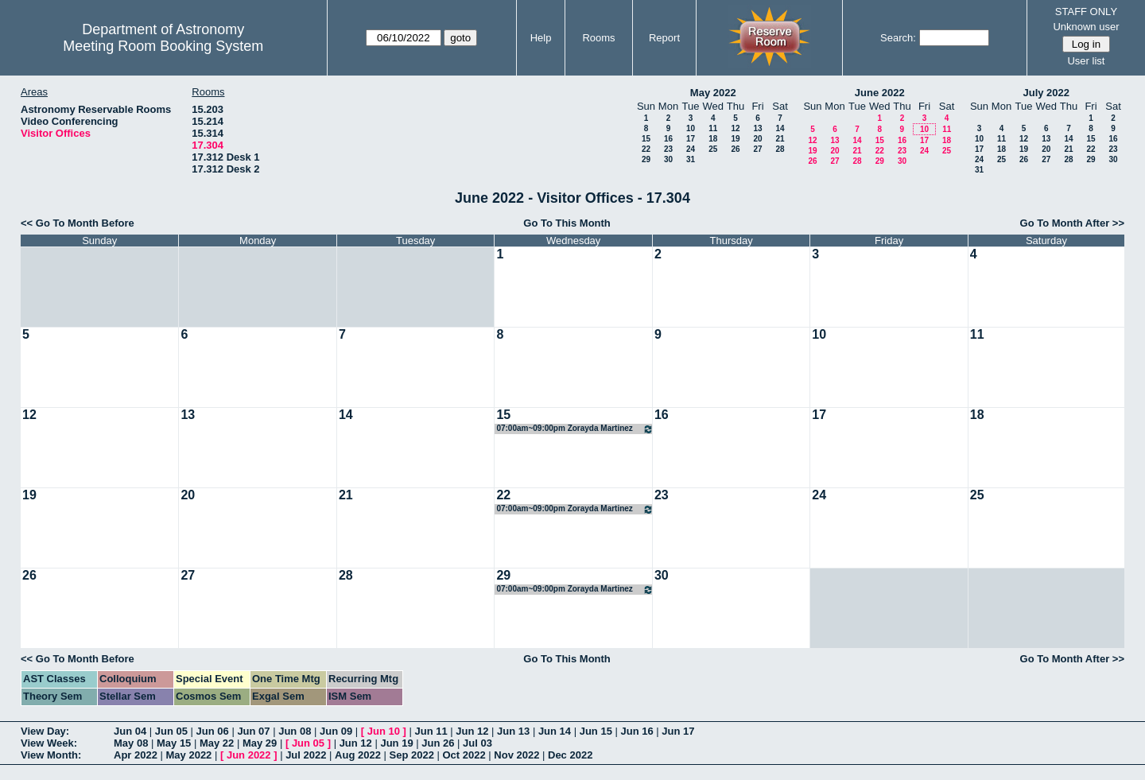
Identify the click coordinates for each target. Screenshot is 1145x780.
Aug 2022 (358, 755)
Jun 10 (383, 731)
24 (690, 149)
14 (779, 128)
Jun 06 (212, 731)
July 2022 (1046, 93)
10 (690, 128)
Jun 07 (253, 731)
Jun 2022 (249, 755)
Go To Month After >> (1072, 223)
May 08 (131, 743)
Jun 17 (678, 731)
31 (690, 159)
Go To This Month (567, 223)
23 (668, 149)
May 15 (174, 743)
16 (668, 138)
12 (735, 128)
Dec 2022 (570, 755)
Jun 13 (513, 731)
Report (664, 38)
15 (646, 138)
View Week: (49, 743)
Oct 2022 (463, 755)
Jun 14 (554, 731)
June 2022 (880, 93)
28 (779, 149)
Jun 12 (472, 731)
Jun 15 (596, 731)
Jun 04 (130, 731)
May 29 (260, 743)
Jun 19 (396, 743)
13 (757, 128)
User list (1085, 61)
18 (712, 138)
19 (735, 138)
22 (646, 149)
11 (712, 128)
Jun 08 (294, 731)
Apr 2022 (135, 755)
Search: (898, 38)
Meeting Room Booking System (163, 46)
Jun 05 (171, 731)
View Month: (51, 755)
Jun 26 (437, 743)
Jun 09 (336, 731)
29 (646, 159)
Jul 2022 (305, 755)
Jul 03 (477, 743)
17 (690, 138)
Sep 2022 (412, 755)
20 (757, 138)
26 (735, 149)
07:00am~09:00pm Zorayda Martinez (574, 429)
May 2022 (713, 93)
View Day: (45, 731)
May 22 (217, 743)
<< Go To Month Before (77, 223)
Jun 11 (430, 731)
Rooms (598, 38)
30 (668, 159)
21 (779, 138)
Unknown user (1086, 27)
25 (712, 149)
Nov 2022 (516, 755)
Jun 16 (636, 731)
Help (541, 38)
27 (757, 149)
